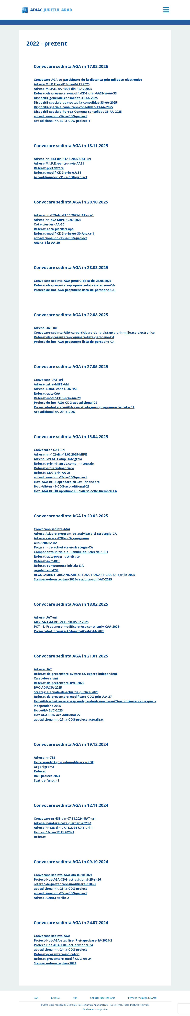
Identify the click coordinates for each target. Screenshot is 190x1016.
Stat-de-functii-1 (46, 780)
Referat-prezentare (49, 168)
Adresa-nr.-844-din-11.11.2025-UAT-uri (62, 159)
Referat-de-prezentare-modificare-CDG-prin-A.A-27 (73, 697)
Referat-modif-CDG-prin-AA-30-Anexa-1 (64, 233)
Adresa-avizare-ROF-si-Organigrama (61, 538)
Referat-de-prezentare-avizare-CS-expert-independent (75, 674)
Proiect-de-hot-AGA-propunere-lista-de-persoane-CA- (75, 290)
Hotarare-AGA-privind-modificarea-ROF (64, 762)
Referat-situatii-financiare (54, 468)
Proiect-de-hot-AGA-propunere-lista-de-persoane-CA (74, 342)
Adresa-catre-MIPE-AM (51, 384)
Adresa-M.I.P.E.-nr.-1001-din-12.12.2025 (63, 89)
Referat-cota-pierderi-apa (54, 229)
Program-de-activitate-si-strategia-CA (63, 547)
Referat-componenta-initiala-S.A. (59, 566)
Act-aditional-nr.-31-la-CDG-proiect (60, 177)
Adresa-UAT (43, 669)
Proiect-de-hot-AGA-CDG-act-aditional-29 (65, 403)
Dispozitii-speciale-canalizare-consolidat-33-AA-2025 (73, 107)
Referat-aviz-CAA (47, 393)
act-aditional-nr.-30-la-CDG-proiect (60, 238)
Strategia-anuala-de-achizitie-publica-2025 (66, 692)
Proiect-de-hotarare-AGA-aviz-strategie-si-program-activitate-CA (84, 407)
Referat (40, 771)
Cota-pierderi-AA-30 (49, 224)
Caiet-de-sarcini (46, 678)
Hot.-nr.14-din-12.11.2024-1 (54, 832)
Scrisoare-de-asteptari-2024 (55, 963)
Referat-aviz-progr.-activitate (57, 556)
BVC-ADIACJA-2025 (48, 687)
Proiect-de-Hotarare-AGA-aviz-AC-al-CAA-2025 (69, 631)
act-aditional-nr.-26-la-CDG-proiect (60, 893)
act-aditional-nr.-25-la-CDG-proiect (60, 889)
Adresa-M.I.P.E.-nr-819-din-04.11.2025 (62, 84)
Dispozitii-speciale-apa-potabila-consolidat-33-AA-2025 (75, 102)
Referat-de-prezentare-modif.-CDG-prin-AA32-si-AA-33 (75, 93)
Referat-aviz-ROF (47, 561)
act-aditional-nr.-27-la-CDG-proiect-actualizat (69, 719)
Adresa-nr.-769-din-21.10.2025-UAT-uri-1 (64, 215)
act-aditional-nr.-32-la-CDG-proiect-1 (62, 121)
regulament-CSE (46, 570)
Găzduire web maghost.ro (95, 1009)
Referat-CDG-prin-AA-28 (52, 473)
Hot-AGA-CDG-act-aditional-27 (57, 715)
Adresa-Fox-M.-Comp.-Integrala (58, 459)
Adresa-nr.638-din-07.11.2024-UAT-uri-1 (63, 828)
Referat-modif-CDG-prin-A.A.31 (57, 172)
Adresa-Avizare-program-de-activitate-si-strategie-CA (75, 534)
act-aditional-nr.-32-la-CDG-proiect (60, 116)
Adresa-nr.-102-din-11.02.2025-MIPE (60, 454)
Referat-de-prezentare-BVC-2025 (59, 683)
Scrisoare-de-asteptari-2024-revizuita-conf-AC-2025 (73, 579)
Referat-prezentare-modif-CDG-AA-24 (63, 959)
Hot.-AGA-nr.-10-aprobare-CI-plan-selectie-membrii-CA (75, 491)
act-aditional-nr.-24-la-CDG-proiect (60, 949)
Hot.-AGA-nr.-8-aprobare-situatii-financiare (67, 482)
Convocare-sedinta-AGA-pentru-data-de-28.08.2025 (72, 281)
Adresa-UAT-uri (45, 328)
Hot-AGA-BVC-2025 (48, 710)
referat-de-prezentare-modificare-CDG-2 (65, 884)
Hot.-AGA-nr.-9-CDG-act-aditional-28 (61, 486)
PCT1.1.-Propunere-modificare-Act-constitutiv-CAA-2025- (77, 626)
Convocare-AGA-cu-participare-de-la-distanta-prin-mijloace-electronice (88, 80)
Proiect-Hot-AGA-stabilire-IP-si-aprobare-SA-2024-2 (73, 940)
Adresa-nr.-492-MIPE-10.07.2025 (57, 220)
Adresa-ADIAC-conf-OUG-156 (55, 389)
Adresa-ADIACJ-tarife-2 (51, 898)
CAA (36, 997)
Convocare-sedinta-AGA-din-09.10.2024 (63, 875)
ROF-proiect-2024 (47, 776)
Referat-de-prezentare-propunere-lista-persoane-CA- (74, 285)
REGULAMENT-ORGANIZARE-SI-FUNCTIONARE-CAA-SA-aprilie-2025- (85, 575)
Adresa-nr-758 (44, 757)
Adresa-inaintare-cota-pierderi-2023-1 (62, 823)
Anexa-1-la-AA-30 (47, 243)
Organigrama (44, 767)
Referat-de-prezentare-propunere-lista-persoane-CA (74, 337)
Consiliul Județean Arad (102, 997)
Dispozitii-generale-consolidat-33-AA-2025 (66, 98)
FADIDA (55, 997)
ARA (75, 997)
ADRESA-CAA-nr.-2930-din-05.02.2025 (61, 622)
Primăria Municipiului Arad (142, 997)
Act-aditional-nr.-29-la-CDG (54, 412)
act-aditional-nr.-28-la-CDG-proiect (60, 477)
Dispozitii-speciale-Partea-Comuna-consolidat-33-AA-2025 (78, 112)
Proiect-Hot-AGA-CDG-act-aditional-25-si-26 (67, 879)
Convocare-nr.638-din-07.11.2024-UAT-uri (64, 818)
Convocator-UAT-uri (49, 450)
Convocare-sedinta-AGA (52, 529)
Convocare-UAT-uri (48, 380)
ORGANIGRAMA (45, 543)
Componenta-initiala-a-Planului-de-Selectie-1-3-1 (71, 552)
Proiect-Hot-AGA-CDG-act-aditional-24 (63, 945)
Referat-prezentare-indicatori (57, 954)
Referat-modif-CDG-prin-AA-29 (57, 398)
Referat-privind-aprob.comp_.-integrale (64, 463)
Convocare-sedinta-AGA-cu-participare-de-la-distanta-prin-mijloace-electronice (94, 332)
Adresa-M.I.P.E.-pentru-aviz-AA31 (59, 163)
